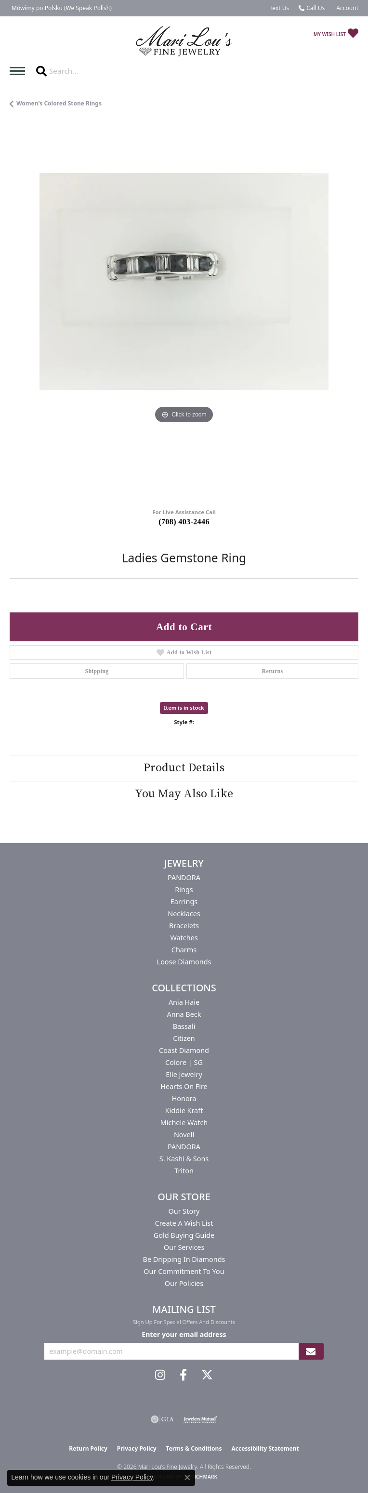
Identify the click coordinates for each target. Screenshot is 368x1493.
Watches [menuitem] (183, 937)
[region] (184, 311)
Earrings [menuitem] (184, 901)
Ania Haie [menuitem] (184, 1002)
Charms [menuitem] (184, 949)
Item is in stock (184, 707)
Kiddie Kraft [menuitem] (184, 1110)
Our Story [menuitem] (184, 1211)
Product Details (184, 768)
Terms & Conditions (194, 1448)
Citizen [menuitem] (184, 1038)
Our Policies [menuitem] (184, 1283)
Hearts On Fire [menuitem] (183, 1086)
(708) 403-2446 (184, 522)
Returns (272, 671)
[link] (61, 8)
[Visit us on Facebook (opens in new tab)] (183, 1375)
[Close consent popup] (187, 1477)
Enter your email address (184, 1334)
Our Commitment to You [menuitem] (184, 1271)
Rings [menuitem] (184, 889)
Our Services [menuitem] (184, 1247)
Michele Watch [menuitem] (184, 1122)
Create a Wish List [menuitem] (184, 1223)
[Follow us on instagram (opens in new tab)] (160, 1375)
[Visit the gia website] (162, 1419)
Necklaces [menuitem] (184, 913)
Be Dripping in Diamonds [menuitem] (184, 1259)
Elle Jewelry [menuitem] (184, 1074)
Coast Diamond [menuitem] (184, 1050)
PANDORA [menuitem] (184, 877)
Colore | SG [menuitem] (184, 1062)
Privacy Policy (137, 1448)
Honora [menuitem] (184, 1098)
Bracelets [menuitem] (184, 925)
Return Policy (88, 1448)
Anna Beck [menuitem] (184, 1014)
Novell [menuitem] (184, 1134)
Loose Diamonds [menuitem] (184, 961)
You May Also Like (184, 794)
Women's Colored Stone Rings (59, 103)
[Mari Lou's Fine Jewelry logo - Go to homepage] (184, 41)
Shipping (96, 671)
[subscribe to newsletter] (310, 1351)
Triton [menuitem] (184, 1170)
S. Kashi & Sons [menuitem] (184, 1158)
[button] (346, 8)
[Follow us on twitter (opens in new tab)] (207, 1375)
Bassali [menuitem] (184, 1026)
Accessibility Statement (265, 1448)
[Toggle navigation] (20, 71)
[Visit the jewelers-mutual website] (200, 1419)
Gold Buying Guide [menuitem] (184, 1235)
